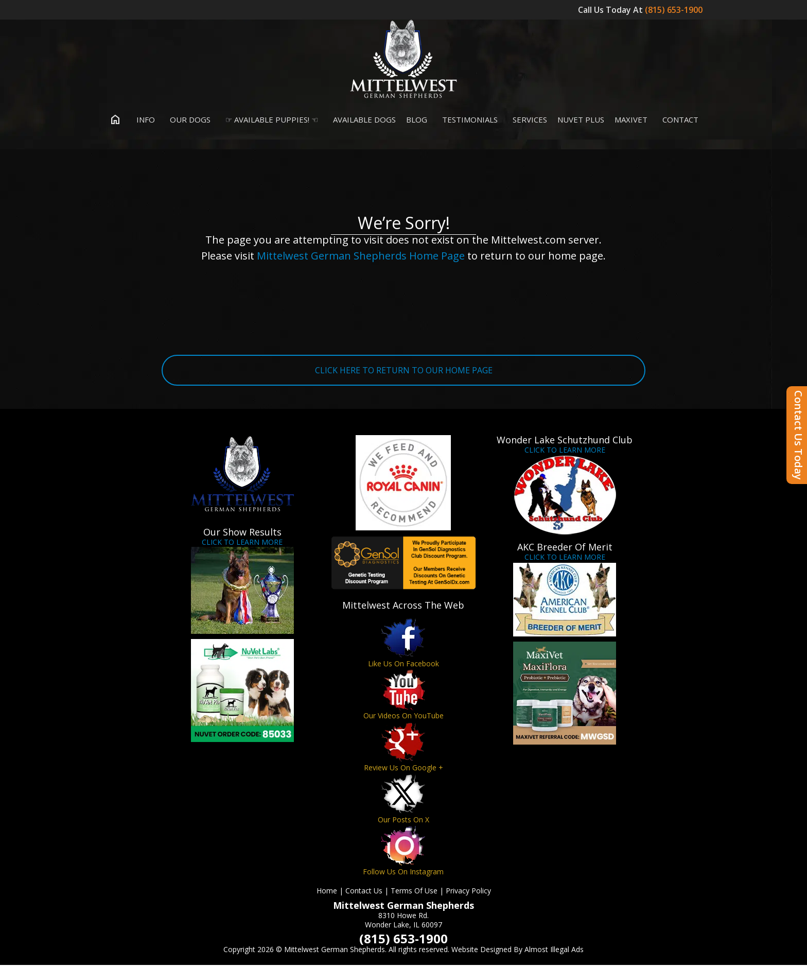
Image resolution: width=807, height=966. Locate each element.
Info (143, 120)
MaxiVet (631, 120)
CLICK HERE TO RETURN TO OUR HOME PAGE (404, 371)
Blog (416, 120)
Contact (678, 120)
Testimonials (467, 120)
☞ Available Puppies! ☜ (269, 120)
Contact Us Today (798, 435)
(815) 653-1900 (675, 9)
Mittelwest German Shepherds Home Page (361, 257)
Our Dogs (187, 120)
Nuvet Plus (580, 120)
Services (527, 120)
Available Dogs (362, 120)
